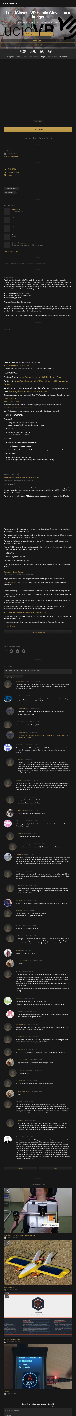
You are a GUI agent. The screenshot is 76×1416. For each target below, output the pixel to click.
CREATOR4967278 (21, 681)
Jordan (18, 950)
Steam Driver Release (11, 401)
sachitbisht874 (20, 722)
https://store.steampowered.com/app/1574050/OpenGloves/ (25, 612)
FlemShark (19, 1049)
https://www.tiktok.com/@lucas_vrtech (17, 365)
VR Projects (16, 209)
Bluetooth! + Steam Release (13, 572)
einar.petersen (20, 1024)
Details (18, 57)
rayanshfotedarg (24, 844)
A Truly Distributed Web (12, 1339)
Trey (17, 1101)
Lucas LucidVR (38, 28)
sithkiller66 (19, 745)
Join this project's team (12, 156)
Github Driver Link (10, 398)
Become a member (25, 1405)
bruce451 (18, 696)
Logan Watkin (22, 708)
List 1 (13, 218)
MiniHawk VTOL (9, 1287)
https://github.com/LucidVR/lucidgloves (28, 391)
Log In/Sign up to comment (13, 677)
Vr (12, 234)
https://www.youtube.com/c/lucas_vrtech (18, 408)
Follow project (31, 34)
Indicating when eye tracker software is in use (19, 1235)
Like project (47, 34)
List (13, 226)
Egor (17, 1137)
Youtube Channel (10, 626)
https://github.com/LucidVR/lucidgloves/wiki (40, 377)
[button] (70, 3)
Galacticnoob (19, 780)
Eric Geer (18, 854)
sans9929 (18, 925)
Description (10, 57)
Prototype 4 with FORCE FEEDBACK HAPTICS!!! (21, 477)
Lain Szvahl (19, 900)
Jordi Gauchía (10, 1394)
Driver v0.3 (24, 582)
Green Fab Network (19, 243)
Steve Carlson (10, 1289)
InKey (19, 797)
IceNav (6, 1391)
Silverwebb (19, 1080)
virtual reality (10, 192)
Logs (43, 57)
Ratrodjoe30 (21, 810)
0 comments (29, 480)
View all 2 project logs (38, 632)
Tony (19, 759)
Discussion (64, 57)
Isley (19, 1011)
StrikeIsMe (19, 821)
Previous (20, 1168)
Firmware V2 (12, 582)
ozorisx (18, 998)
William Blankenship (12, 1341)
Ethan (17, 871)
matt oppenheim (11, 1237)
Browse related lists (11, 251)
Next (55, 1168)
